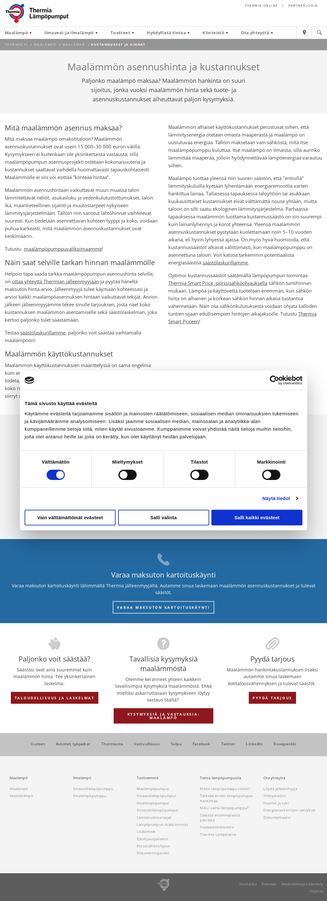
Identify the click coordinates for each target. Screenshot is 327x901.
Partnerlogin (303, 6)
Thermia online (261, 6)
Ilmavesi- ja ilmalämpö (69, 32)
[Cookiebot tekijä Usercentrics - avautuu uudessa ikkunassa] (274, 380)
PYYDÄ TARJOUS (272, 697)
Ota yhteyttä (255, 32)
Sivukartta (248, 883)
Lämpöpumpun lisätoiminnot (162, 824)
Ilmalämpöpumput (153, 803)
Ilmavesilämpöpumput (156, 795)
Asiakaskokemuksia (217, 827)
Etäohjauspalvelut (152, 838)
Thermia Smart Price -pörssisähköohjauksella (217, 283)
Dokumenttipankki (153, 852)
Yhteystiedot (274, 795)
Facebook (201, 744)
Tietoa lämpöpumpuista (220, 778)
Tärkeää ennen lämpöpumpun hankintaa (226, 798)
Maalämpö (16, 32)
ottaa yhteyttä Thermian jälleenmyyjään (55, 281)
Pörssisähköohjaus (153, 845)
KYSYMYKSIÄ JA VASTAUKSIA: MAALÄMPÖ (163, 716)
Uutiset (38, 744)
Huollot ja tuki (276, 803)
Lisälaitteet (146, 831)
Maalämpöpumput (153, 788)
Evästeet (269, 883)
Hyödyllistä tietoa (166, 32)
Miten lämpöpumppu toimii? (225, 788)
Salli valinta (163, 517)
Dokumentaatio (277, 817)
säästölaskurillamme (42, 332)
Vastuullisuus (147, 744)
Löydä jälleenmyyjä (280, 788)
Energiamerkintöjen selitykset (289, 810)
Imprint (316, 891)
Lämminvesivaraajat (154, 817)
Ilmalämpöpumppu (90, 795)
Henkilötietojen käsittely (302, 883)
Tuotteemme (147, 778)
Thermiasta (112, 744)
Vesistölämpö (21, 795)
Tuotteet (120, 32)
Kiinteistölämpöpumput (158, 810)
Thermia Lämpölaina (218, 834)
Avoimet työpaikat (73, 744)
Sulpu (176, 744)
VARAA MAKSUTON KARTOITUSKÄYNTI (163, 607)
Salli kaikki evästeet (256, 517)
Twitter (228, 744)
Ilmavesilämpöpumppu (93, 788)
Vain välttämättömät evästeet (70, 517)
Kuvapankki (285, 744)
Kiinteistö (213, 32)
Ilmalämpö (82, 778)
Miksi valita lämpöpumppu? (224, 807)
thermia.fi (16, 45)
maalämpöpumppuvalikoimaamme (63, 249)
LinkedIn (254, 744)
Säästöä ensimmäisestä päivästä (220, 817)
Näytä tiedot (276, 498)
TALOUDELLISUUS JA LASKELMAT (55, 697)
